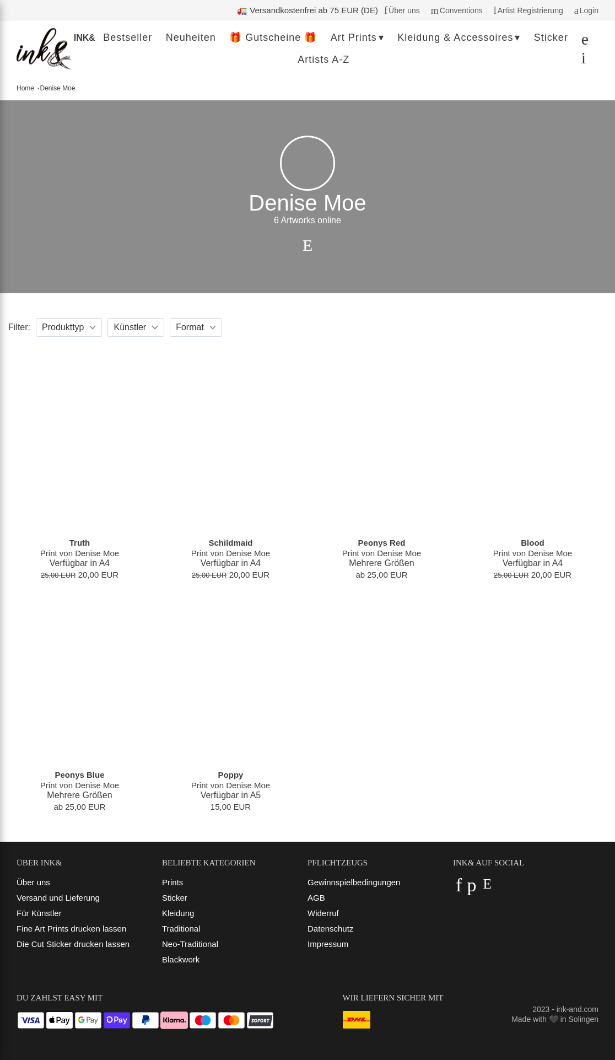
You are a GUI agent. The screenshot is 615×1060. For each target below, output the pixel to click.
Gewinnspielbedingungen (354, 882)
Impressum (328, 944)
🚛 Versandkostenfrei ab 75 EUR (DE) (307, 10)
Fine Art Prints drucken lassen (71, 928)
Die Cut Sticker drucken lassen (73, 944)
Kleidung (178, 913)
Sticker (174, 897)
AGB (316, 897)
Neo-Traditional (190, 944)
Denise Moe (57, 88)
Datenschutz (330, 928)
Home (25, 88)
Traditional (181, 928)
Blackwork (180, 959)
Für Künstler (39, 913)
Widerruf (323, 913)
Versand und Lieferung (58, 897)
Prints (172, 882)
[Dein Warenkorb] (581, 60)
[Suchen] (582, 41)
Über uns (33, 882)
